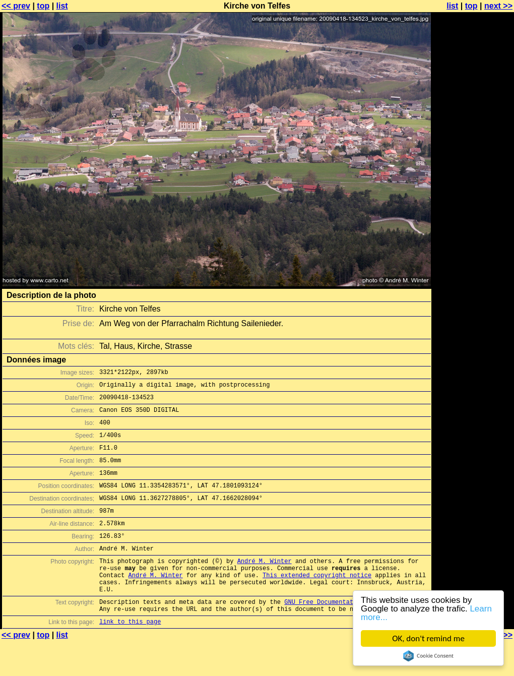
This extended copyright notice (317, 602)
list (62, 6)
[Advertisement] (473, 249)
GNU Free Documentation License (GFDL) (351, 633)
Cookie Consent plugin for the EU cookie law (428, 655)
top (43, 6)
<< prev (16, 6)
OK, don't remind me (429, 638)
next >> (498, 6)
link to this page (130, 656)
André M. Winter (264, 585)
